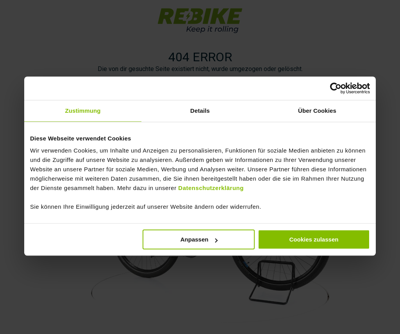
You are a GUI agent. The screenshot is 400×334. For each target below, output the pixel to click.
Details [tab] (200, 109)
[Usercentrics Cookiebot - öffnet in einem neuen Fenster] (336, 87)
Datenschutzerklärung (211, 187)
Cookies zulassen (314, 238)
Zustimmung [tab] (83, 109)
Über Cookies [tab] (317, 109)
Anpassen (199, 238)
